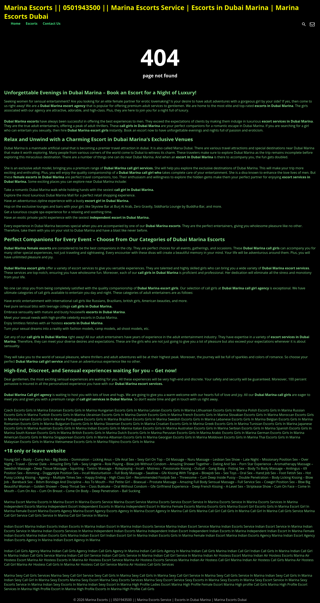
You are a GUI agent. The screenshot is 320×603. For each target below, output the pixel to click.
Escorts (31, 23)
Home (15, 23)
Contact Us (52, 23)
